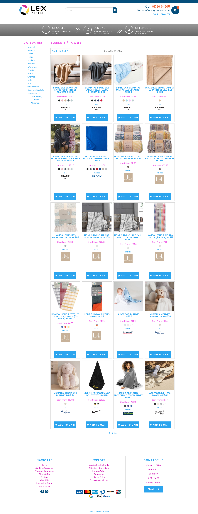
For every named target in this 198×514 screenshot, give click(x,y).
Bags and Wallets (36, 90)
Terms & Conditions (99, 480)
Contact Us (44, 486)
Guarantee (99, 474)
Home (44, 465)
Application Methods (99, 465)
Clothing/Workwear (44, 468)
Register (165, 14)
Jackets (31, 60)
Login (155, 14)
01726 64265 (161, 6)
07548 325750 (163, 10)
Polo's (30, 53)
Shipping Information (99, 468)
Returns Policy (99, 471)
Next (116, 433)
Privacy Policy (99, 477)
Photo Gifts (44, 474)
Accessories (33, 86)
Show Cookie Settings (99, 511)
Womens (32, 76)
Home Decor (34, 93)
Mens (30, 73)
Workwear (32, 67)
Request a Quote (44, 483)
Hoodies (31, 63)
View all (31, 47)
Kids (30, 80)
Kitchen (36, 103)
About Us (44, 480)
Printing (44, 477)
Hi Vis (30, 57)
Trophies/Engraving (44, 471)
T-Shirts (31, 50)
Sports (31, 70)
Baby (30, 83)
